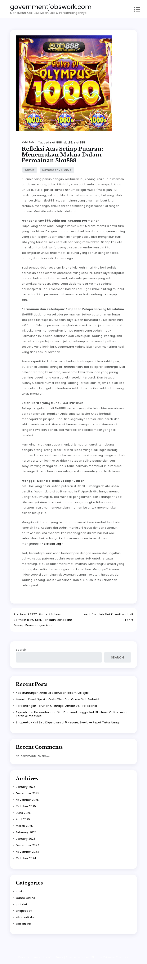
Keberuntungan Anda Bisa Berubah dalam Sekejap (52, 694)
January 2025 (25, 840)
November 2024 (27, 853)
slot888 (79, 142)
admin (29, 170)
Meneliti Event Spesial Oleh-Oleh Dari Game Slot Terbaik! (57, 700)
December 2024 (27, 847)
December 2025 (27, 794)
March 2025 (24, 827)
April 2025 (23, 820)
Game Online (25, 899)
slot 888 (56, 142)
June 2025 (23, 814)
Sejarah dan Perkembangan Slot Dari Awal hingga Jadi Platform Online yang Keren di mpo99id (71, 715)
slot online (23, 925)
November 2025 (27, 801)
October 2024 (26, 859)
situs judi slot (25, 919)
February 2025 (26, 833)
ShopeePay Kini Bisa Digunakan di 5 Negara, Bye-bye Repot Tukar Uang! (68, 724)
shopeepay (24, 912)
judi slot (29, 142)
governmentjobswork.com (50, 6)
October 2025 (26, 807)
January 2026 (25, 788)
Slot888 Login (54, 544)
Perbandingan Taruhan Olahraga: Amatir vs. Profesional (56, 707)
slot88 (68, 142)
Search (21, 651)
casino (20, 892)
